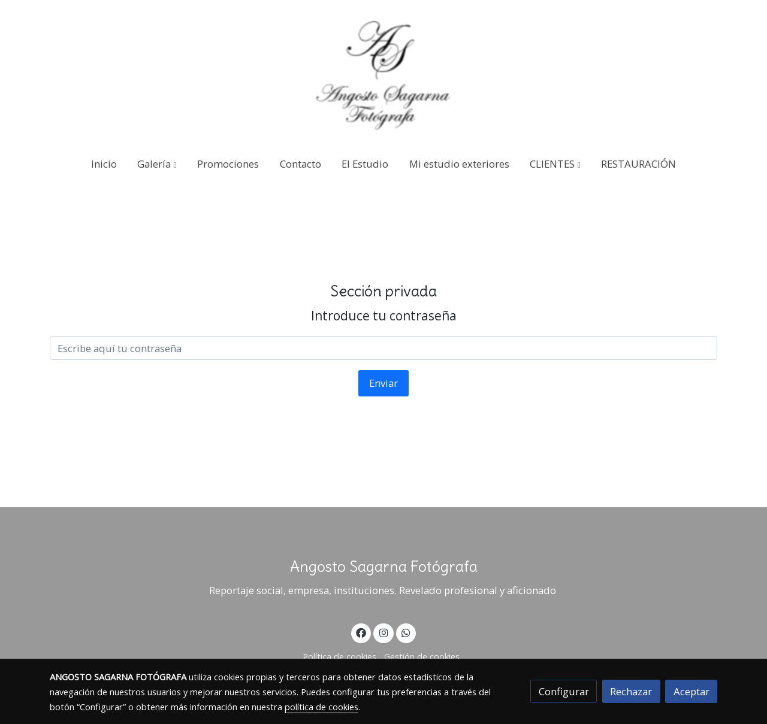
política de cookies (321, 707)
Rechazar (631, 691)
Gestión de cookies (422, 656)
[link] (383, 73)
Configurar (564, 691)
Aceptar (691, 691)
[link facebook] (361, 632)
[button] (157, 163)
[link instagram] (383, 632)
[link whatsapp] (406, 632)
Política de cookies (339, 656)
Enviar (383, 383)
